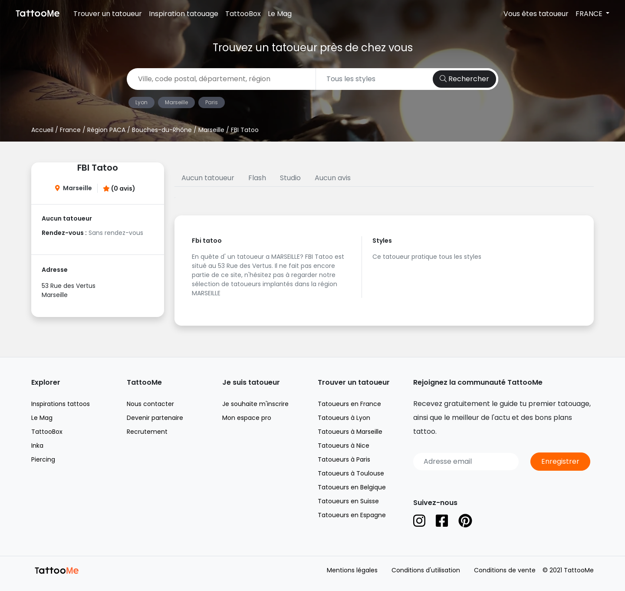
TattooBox (243, 14)
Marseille (176, 102)
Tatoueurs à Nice (343, 445)
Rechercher (464, 79)
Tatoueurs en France (349, 404)
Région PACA (106, 129)
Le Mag (280, 14)
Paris (211, 102)
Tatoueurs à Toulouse (351, 473)
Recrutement (147, 431)
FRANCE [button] (590, 14)
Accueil (42, 129)
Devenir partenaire (155, 417)
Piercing (43, 459)
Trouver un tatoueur (107, 14)
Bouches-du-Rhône (162, 129)
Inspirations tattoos (60, 404)
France (70, 129)
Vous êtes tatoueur (536, 14)
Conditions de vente (505, 570)
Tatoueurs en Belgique (352, 487)
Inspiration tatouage (183, 14)
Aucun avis (333, 178)
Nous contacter (150, 404)
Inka (37, 445)
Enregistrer (560, 461)
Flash (257, 178)
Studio (290, 178)
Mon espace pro (246, 417)
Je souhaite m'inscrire (255, 404)
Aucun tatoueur (207, 178)
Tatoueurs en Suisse (348, 501)
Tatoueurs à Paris (344, 459)
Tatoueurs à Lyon (344, 417)
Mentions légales (352, 570)
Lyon (141, 102)
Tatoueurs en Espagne (352, 515)
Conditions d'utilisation (425, 570)
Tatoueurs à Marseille (350, 431)
